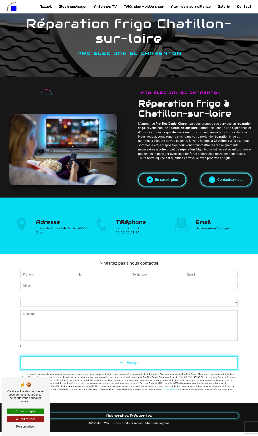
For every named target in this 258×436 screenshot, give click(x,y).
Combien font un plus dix (37, 295)
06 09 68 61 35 (128, 238)
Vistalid (96, 423)
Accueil (45, 7)
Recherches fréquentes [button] (129, 416)
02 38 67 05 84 (128, 233)
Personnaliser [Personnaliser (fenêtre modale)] (25, 426)
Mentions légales (157, 423)
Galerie (224, 7)
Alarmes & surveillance (191, 7)
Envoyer (133, 362)
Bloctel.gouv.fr (170, 389)
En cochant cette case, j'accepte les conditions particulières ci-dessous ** (74, 346)
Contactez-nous (226, 179)
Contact (244, 7)
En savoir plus (162, 179)
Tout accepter (25, 411)
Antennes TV (105, 7)
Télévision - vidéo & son (144, 7)
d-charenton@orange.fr (214, 222)
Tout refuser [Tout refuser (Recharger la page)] (25, 419)
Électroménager (73, 7)
